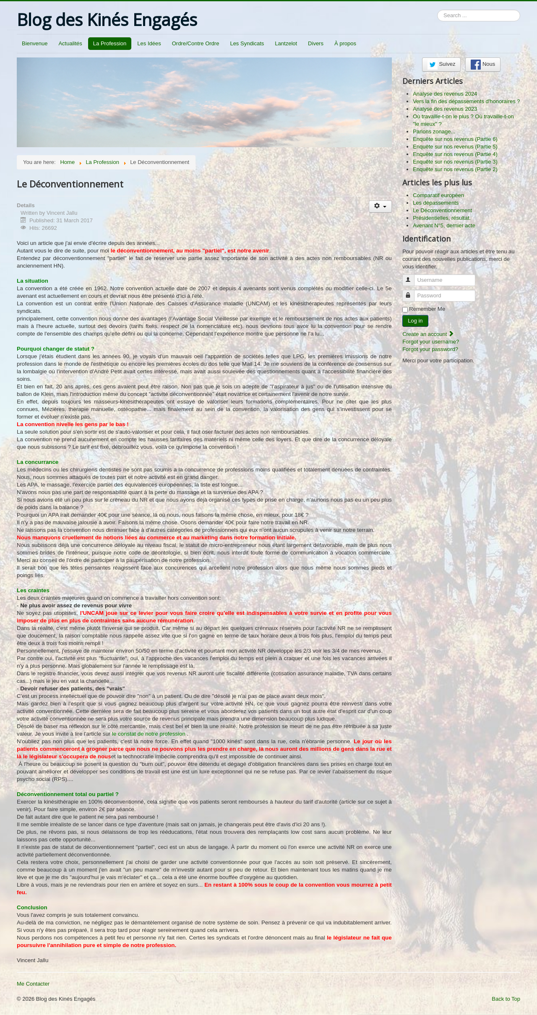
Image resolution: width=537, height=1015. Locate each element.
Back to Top (506, 999)
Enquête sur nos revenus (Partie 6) (455, 139)
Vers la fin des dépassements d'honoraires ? (466, 101)
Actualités (70, 43)
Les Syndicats (247, 43)
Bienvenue (34, 43)
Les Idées (149, 43)
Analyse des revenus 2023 (445, 109)
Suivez (442, 65)
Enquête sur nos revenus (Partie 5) (455, 146)
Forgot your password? (430, 349)
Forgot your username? (430, 341)
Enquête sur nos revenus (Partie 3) (455, 162)
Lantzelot (286, 43)
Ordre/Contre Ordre (195, 43)
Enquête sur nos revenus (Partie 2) (455, 169)
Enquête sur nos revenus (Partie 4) (455, 154)
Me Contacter (33, 984)
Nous (483, 65)
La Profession (110, 43)
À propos (345, 43)
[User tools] (380, 206)
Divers (315, 43)
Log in (415, 321)
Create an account (428, 334)
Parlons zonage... (434, 131)
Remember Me (427, 309)
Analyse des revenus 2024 (445, 94)
